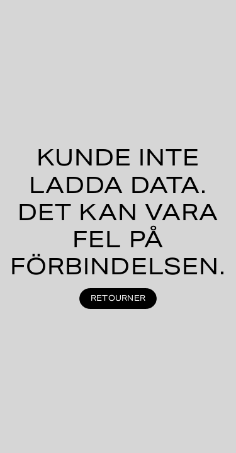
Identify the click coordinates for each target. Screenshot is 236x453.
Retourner (118, 298)
